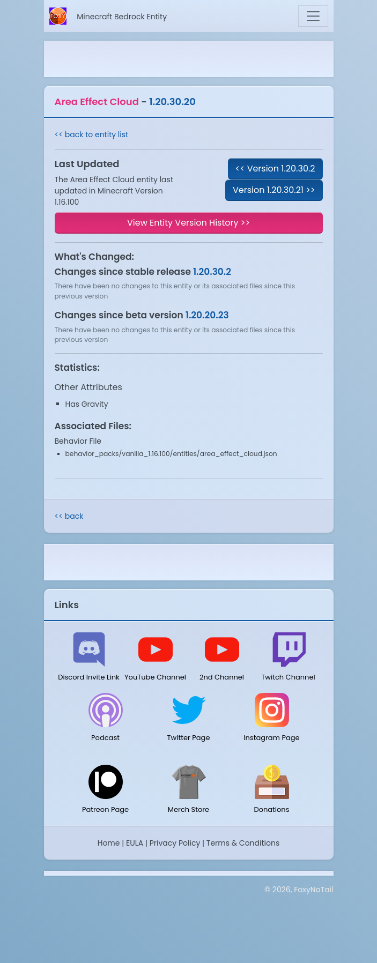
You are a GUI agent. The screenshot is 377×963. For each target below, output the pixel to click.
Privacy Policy (175, 843)
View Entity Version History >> (188, 223)
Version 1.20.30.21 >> (274, 190)
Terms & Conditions (242, 843)
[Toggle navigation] (313, 16)
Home (109, 843)
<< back (69, 516)
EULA (134, 843)
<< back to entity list (92, 134)
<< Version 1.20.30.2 (275, 168)
